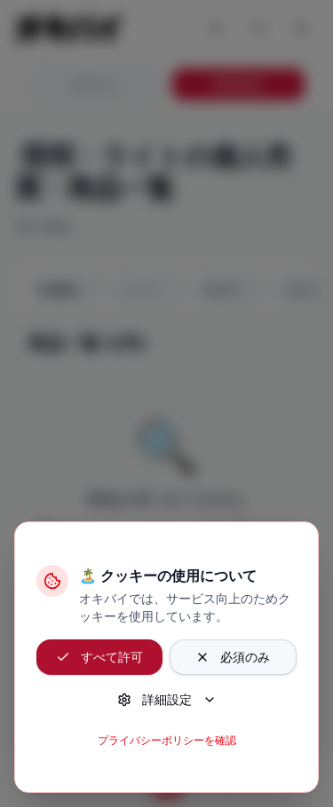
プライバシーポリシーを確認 (167, 740)
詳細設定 (167, 699)
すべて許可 (99, 656)
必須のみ (232, 656)
